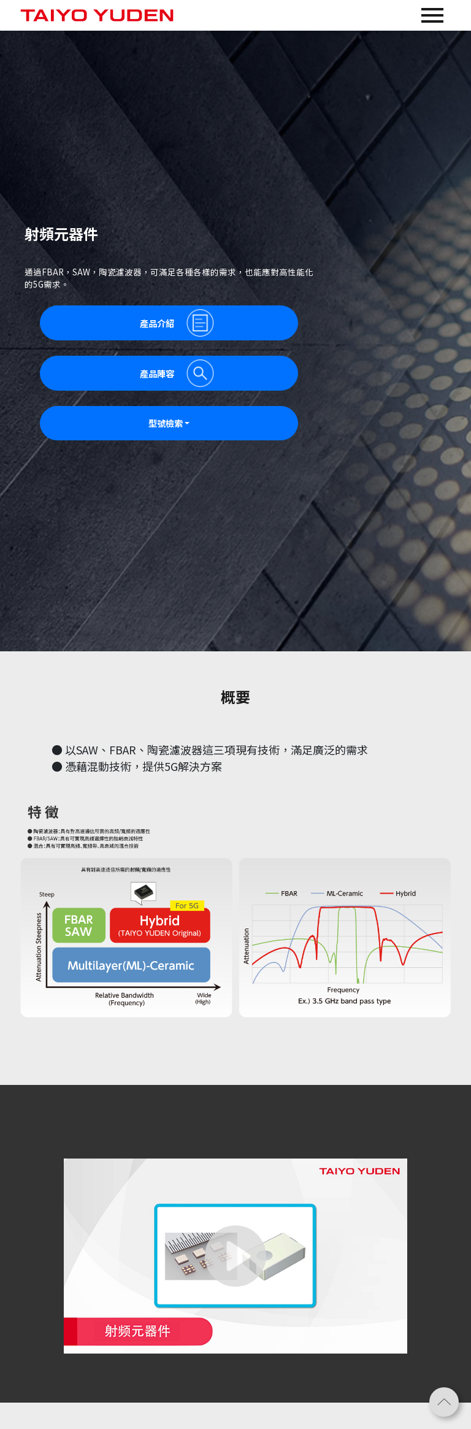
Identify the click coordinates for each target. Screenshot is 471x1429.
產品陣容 (177, 373)
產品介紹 (177, 323)
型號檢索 (165, 422)
